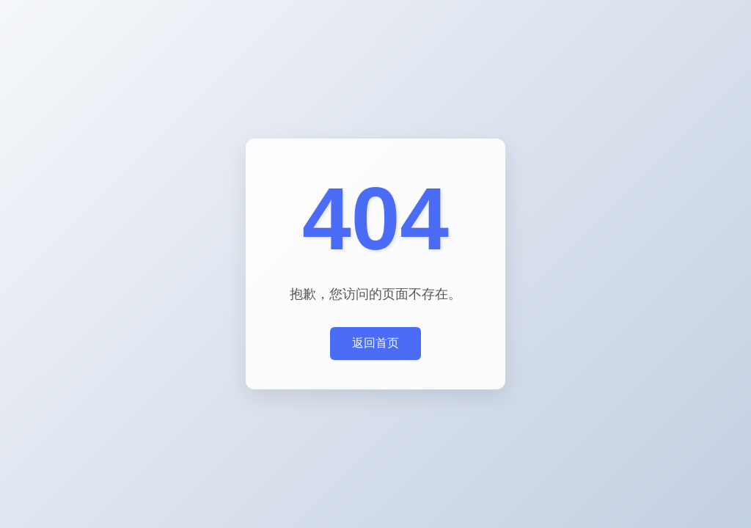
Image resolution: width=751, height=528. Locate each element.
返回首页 (375, 343)
